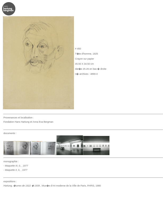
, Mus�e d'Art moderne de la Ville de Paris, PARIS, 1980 (52, 185)
